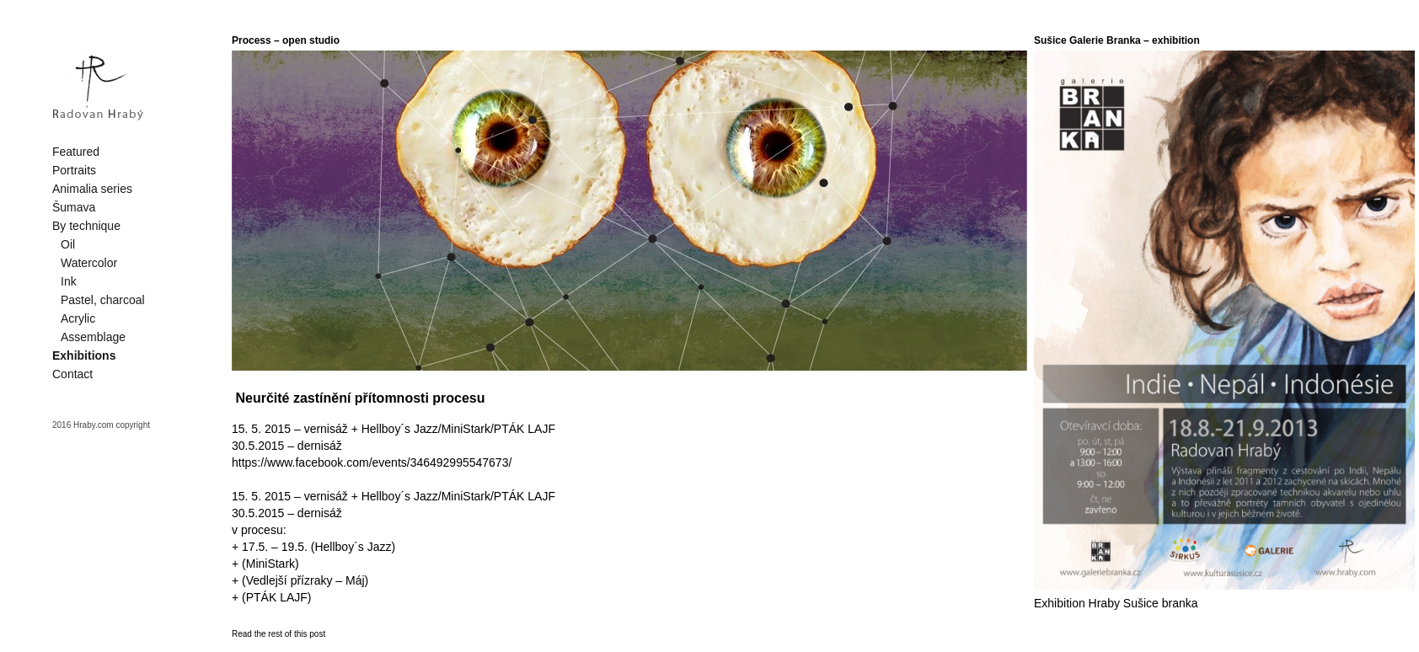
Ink (69, 281)
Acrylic (78, 318)
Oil (68, 244)
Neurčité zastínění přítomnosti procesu (360, 398)
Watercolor (89, 263)
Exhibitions (83, 355)
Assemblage (93, 337)
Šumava (73, 207)
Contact (72, 374)
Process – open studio (286, 40)
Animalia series (92, 188)
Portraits (74, 170)
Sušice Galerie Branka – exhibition (1117, 40)
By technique (86, 225)
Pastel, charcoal (103, 300)
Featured (75, 151)
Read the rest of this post (278, 634)
